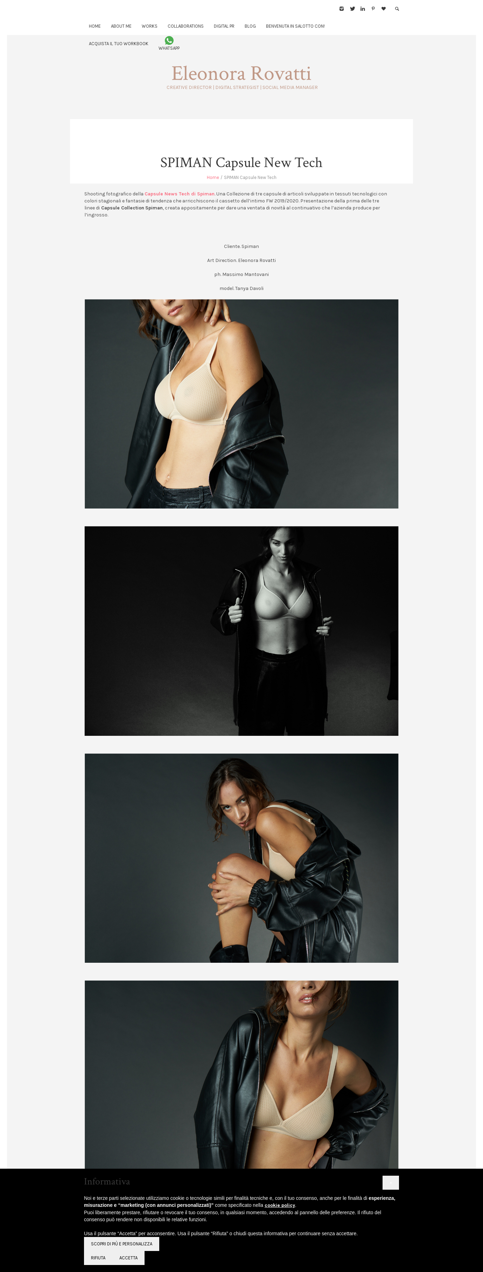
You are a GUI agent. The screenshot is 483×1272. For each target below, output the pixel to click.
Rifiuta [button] (98, 1257)
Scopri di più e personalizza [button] (121, 1243)
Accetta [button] (128, 1257)
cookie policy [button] (280, 1205)
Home (213, 177)
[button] (391, 1183)
